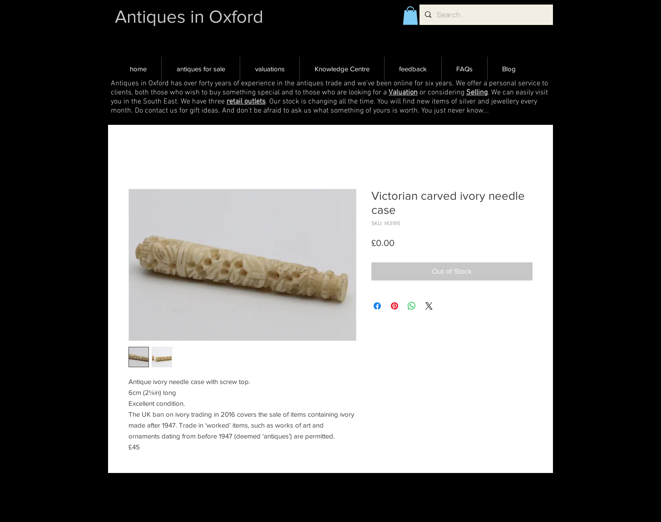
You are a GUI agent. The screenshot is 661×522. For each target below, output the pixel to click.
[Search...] (485, 15)
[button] (410, 15)
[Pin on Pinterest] (394, 305)
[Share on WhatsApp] (411, 305)
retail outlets (246, 101)
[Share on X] (429, 305)
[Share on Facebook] (377, 305)
